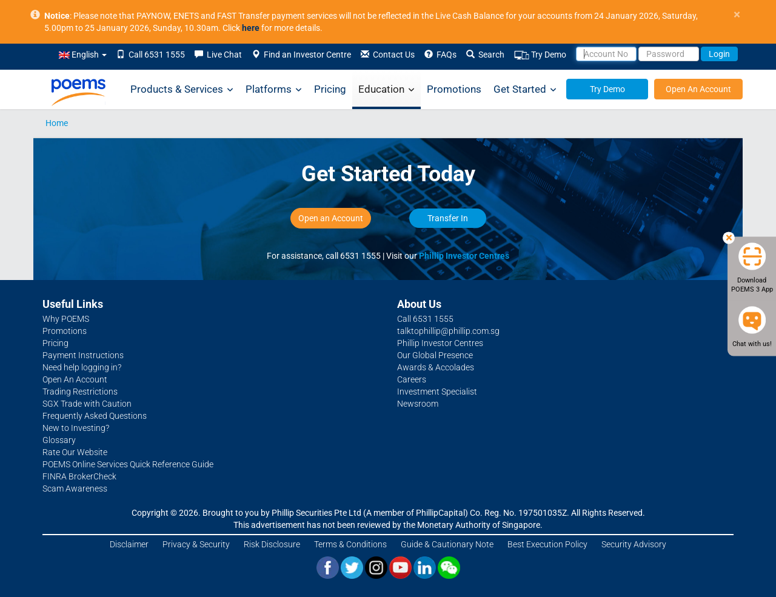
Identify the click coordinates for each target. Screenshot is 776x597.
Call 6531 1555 (150, 54)
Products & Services (181, 89)
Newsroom (417, 404)
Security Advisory (633, 544)
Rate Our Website (74, 452)
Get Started (525, 89)
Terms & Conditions (350, 544)
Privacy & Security (196, 544)
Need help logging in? (81, 367)
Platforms (274, 89)
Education (386, 89)
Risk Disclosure (272, 544)
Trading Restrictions (80, 391)
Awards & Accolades (435, 367)
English (83, 54)
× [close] (737, 14)
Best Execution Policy (547, 544)
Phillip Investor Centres (464, 256)
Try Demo (540, 55)
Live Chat (218, 54)
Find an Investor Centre (301, 54)
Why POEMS (65, 319)
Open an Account (330, 218)
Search (485, 54)
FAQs (440, 54)
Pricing (330, 89)
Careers (411, 379)
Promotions (454, 89)
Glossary (59, 440)
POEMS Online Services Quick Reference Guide (127, 464)
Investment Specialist (437, 391)
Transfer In (447, 218)
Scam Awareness (74, 488)
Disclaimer (129, 544)
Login (719, 54)
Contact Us (388, 54)
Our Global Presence (435, 355)
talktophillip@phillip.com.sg (448, 331)
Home (56, 123)
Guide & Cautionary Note (447, 544)
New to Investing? (75, 428)
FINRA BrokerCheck (79, 476)
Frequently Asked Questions (94, 416)
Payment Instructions (83, 355)
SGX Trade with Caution (87, 404)
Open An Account (698, 89)
